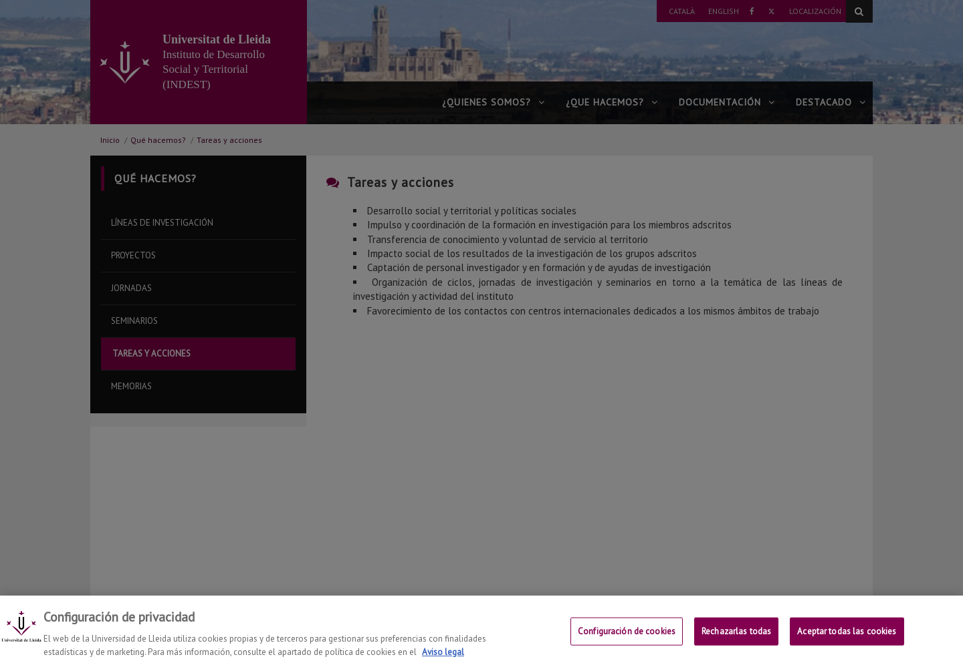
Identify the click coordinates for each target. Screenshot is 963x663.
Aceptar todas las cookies (846, 645)
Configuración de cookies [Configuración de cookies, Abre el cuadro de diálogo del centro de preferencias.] (626, 645)
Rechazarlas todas (736, 645)
